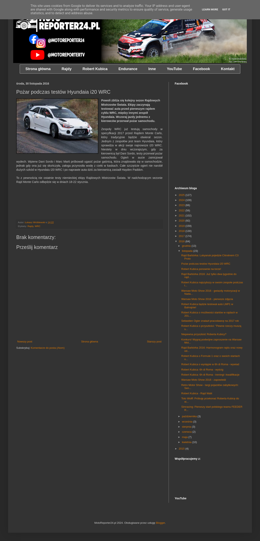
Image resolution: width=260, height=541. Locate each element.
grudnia (187, 245)
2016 (182, 241)
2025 (182, 195)
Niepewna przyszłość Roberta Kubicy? (203, 334)
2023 (182, 205)
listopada (187, 250)
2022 (182, 210)
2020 (182, 220)
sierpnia (187, 426)
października (190, 416)
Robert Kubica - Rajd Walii (196, 393)
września (187, 421)
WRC (37, 226)
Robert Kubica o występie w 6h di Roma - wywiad (210, 364)
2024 (182, 200)
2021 (182, 215)
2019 (182, 225)
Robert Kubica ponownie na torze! (201, 268)
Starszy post (154, 341)
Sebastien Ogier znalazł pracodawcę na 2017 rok (210, 320)
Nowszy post (24, 341)
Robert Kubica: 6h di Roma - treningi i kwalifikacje (210, 374)
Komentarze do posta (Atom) (48, 347)
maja (185, 437)
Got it (226, 9)
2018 (182, 230)
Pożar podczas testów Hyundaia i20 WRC (205, 263)
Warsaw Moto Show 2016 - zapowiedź (203, 379)
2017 (182, 236)
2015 (182, 448)
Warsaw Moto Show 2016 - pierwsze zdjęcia (207, 299)
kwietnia (187, 442)
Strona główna (89, 341)
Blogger (160, 522)
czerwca (187, 431)
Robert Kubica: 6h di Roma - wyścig (202, 369)
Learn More (210, 9)
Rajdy (30, 226)
